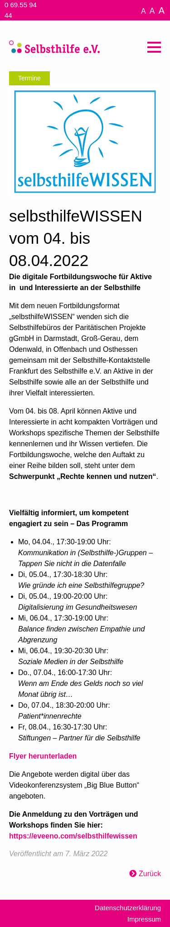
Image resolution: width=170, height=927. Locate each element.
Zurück (150, 874)
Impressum (144, 919)
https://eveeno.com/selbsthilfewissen (73, 836)
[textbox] (85, 556)
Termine (29, 78)
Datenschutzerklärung (128, 908)
